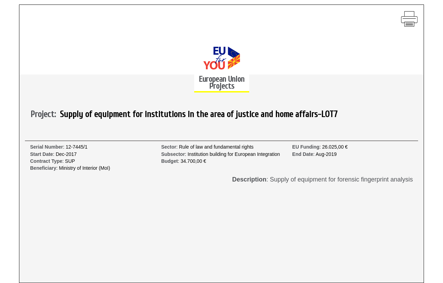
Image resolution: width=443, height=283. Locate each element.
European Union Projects (221, 82)
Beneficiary (43, 168)
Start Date (41, 154)
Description (249, 179)
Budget (169, 161)
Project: (45, 115)
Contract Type (46, 161)
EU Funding (305, 147)
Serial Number (46, 147)
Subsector (173, 154)
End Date (302, 154)
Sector (169, 147)
